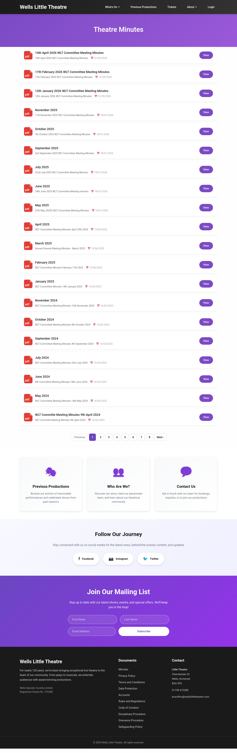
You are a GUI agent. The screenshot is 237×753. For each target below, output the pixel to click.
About (192, 7)
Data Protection (128, 693)
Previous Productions (144, 7)
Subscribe (143, 635)
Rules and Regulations (132, 705)
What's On (112, 7)
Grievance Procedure (131, 724)
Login (211, 7)
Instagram (118, 563)
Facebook (86, 563)
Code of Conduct (129, 712)
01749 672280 (180, 694)
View (206, 55)
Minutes (123, 673)
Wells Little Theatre (43, 7)
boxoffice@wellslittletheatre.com (190, 701)
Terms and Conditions (132, 686)
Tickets (171, 7)
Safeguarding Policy (130, 731)
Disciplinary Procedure (132, 718)
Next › (164, 438)
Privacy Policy (127, 680)
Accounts (124, 699)
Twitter (151, 563)
